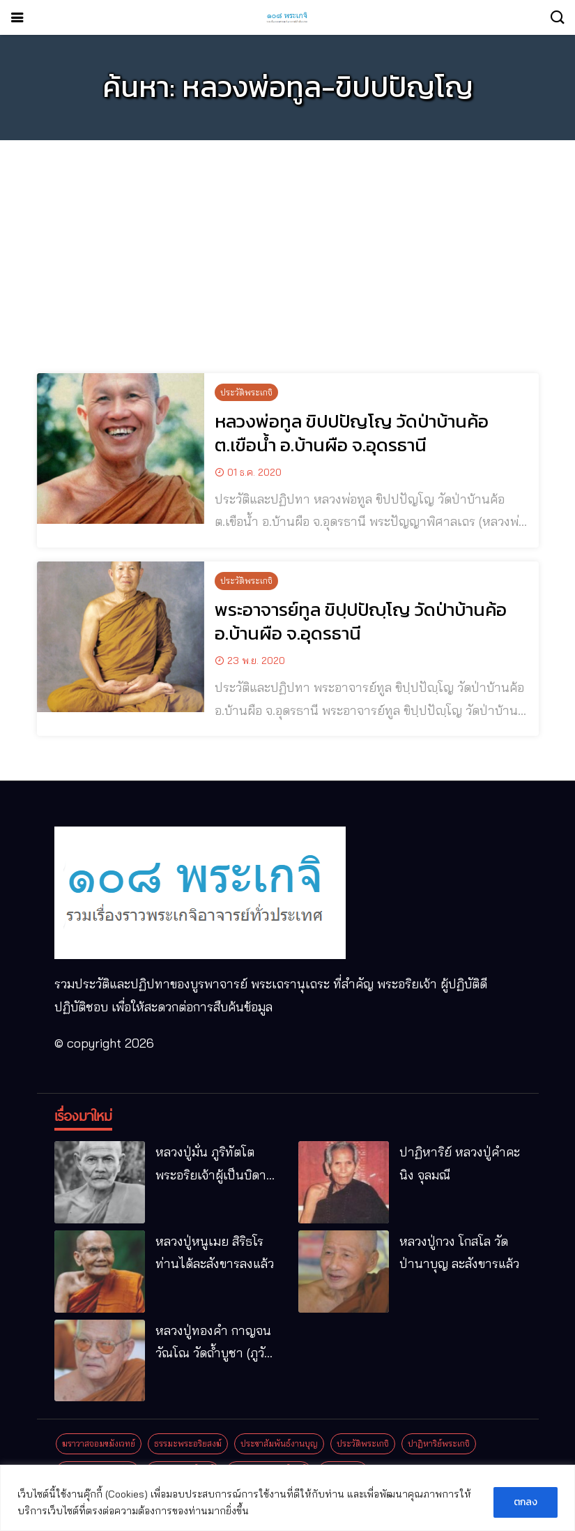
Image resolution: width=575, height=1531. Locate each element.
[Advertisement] (287, 248)
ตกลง (525, 1502)
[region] (287, 1498)
